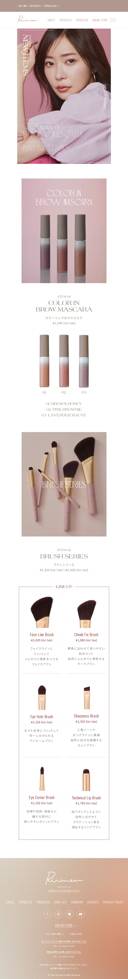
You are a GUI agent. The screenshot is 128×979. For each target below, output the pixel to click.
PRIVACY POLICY (113, 902)
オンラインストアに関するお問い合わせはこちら (64, 941)
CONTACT (93, 902)
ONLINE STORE (100, 20)
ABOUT (51, 20)
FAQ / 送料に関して (55, 933)
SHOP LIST (60, 902)
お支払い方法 (76, 933)
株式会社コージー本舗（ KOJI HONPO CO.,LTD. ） (64, 964)
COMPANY (77, 902)
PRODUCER (82, 20)
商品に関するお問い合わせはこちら (64, 951)
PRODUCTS (66, 20)
